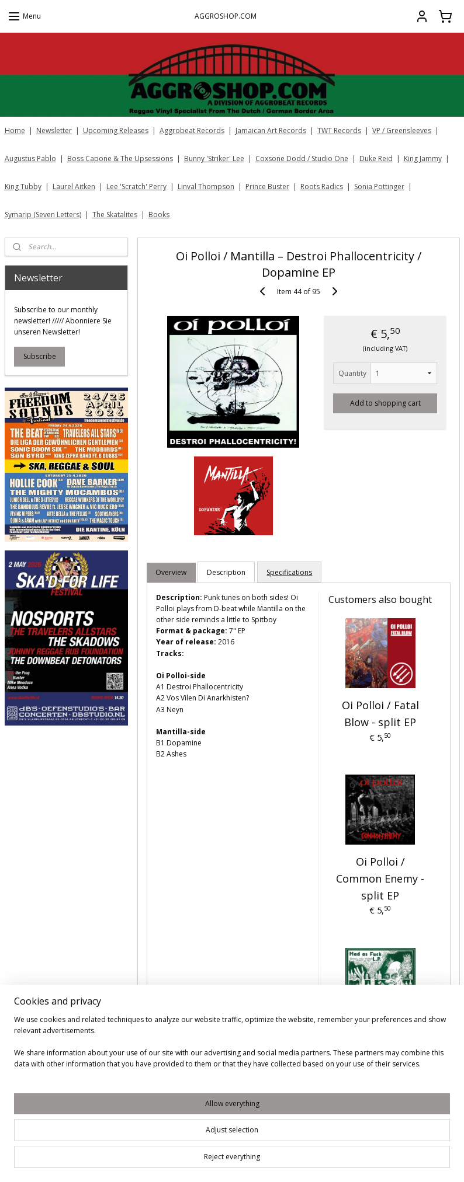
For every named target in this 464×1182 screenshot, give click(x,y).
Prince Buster (267, 186)
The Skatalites (114, 214)
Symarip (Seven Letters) (43, 214)
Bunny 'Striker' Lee (214, 158)
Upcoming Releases (115, 130)
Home (15, 130)
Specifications (289, 572)
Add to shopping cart (385, 403)
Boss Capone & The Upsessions (120, 158)
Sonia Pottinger (379, 186)
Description (226, 572)
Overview (170, 572)
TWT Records (339, 130)
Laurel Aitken (74, 186)
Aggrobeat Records (192, 130)
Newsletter (54, 130)
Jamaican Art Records (271, 130)
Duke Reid (376, 158)
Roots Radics (321, 186)
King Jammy (423, 158)
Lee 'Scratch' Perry (136, 186)
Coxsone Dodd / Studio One (301, 158)
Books (158, 214)
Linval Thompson (206, 186)
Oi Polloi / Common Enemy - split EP (380, 878)
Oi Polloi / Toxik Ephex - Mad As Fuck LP (380, 1052)
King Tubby (23, 186)
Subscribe (39, 356)
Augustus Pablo (30, 158)
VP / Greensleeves (401, 130)
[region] (155, 1136)
